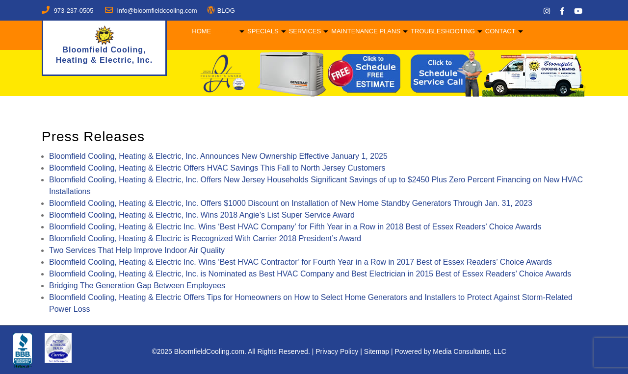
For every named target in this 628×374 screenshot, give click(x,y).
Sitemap (376, 351)
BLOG (226, 10)
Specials (262, 31)
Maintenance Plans (364, 31)
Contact (499, 31)
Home (200, 31)
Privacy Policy (336, 351)
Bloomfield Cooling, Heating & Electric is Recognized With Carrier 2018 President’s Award (205, 238)
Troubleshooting (442, 31)
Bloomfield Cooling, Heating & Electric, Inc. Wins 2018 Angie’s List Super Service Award (202, 215)
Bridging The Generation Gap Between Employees (137, 285)
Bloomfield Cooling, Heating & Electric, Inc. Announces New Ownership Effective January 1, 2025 (218, 156)
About (225, 31)
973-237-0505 (74, 10)
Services (304, 31)
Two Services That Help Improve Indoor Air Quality (137, 250)
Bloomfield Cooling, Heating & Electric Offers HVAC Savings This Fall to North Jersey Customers (217, 168)
